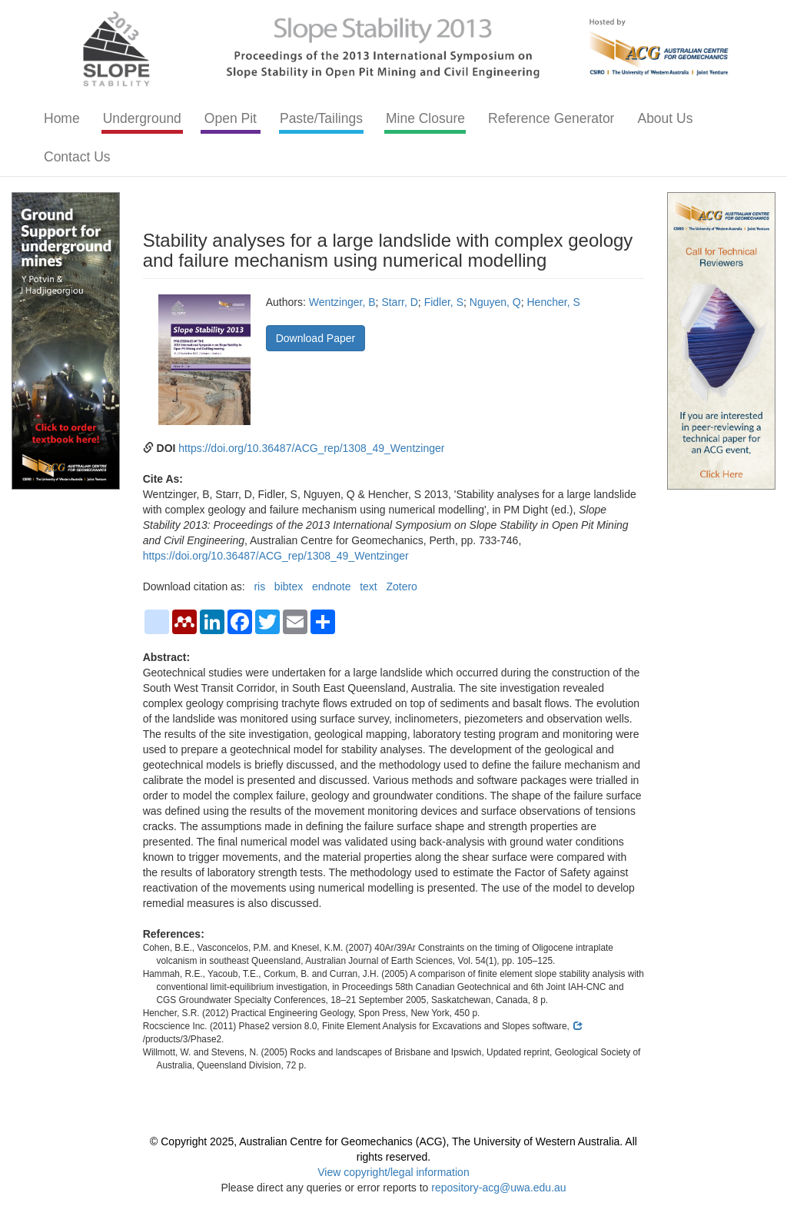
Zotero (401, 586)
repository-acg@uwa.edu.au (498, 1187)
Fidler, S (443, 302)
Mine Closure (425, 118)
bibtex (288, 586)
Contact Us (77, 156)
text (368, 586)
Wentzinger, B (342, 302)
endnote (331, 586)
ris (259, 586)
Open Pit (230, 118)
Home (62, 118)
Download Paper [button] (316, 338)
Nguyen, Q (495, 302)
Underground (142, 118)
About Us (664, 118)
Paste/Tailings (321, 118)
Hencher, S (552, 302)
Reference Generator (551, 118)
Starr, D (399, 302)
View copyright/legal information (393, 1172)
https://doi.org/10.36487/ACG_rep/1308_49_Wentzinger (311, 448)
